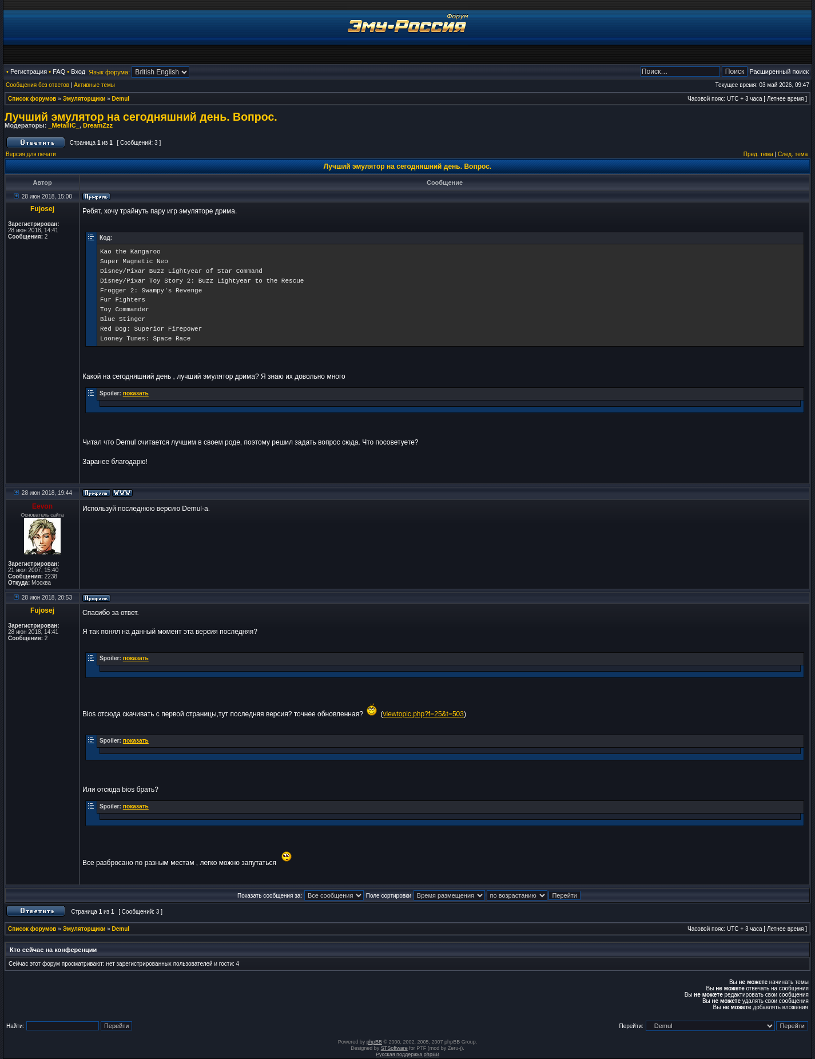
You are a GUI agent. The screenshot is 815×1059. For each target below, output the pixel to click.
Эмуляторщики (84, 99)
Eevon (42, 506)
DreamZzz (98, 125)
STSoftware (394, 1048)
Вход (78, 71)
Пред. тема (758, 154)
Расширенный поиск (779, 71)
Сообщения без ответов (37, 85)
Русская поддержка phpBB (407, 1054)
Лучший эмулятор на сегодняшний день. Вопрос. (141, 116)
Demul (121, 99)
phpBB (374, 1042)
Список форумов (32, 99)
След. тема (793, 154)
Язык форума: (109, 72)
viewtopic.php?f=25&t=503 (423, 714)
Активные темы (94, 85)
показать (136, 393)
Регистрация (28, 71)
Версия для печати (31, 154)
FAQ (59, 71)
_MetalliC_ (63, 125)
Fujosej (42, 209)
